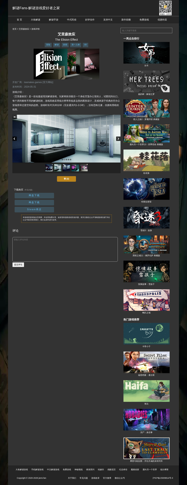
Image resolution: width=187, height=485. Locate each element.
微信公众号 (120, 478)
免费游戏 (144, 19)
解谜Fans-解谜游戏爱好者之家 (36, 8)
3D (85, 44)
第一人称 (76, 44)
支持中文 (108, 19)
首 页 (19, 19)
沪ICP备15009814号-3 (163, 478)
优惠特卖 (162, 19)
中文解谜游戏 (53, 469)
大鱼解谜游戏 (22, 469)
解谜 (57, 44)
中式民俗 (71, 19)
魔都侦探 (135, 469)
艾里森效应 (24, 29)
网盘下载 (34, 195)
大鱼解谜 (35, 19)
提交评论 (18, 264)
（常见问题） (28, 190)
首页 (14, 29)
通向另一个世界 (150, 469)
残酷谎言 (112, 469)
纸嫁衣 (101, 469)
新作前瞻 (126, 19)
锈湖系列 (90, 469)
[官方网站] (48, 82)
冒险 (48, 44)
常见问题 (84, 478)
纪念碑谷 (123, 469)
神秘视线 (79, 469)
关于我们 (72, 478)
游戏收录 (95, 478)
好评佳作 (90, 19)
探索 (65, 44)
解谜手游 (53, 19)
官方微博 (107, 478)
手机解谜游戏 (37, 469)
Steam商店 (34, 209)
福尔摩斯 (164, 469)
